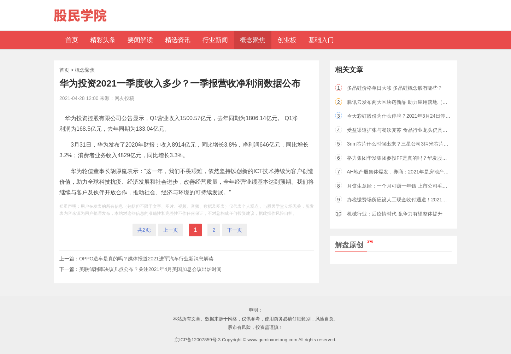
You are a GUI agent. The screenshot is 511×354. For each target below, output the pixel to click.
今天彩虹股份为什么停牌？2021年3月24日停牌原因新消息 (411, 116)
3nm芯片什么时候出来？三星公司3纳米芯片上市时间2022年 (413, 144)
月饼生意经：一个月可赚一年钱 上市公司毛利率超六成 (407, 186)
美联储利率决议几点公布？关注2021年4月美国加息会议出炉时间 (150, 269)
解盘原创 (354, 245)
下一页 (234, 230)
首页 (64, 70)
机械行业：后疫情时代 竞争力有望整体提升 (394, 214)
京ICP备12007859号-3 (198, 339)
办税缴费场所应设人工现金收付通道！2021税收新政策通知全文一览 (422, 199)
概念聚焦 (85, 70)
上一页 (170, 230)
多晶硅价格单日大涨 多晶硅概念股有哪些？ (394, 88)
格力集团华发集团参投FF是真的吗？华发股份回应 (402, 158)
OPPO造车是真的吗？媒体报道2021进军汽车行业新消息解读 (146, 258)
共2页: (144, 230)
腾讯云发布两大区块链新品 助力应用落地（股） (399, 102)
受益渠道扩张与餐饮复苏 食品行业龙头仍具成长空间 (404, 130)
